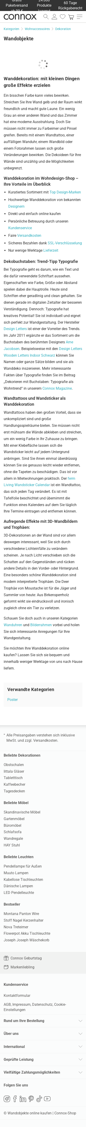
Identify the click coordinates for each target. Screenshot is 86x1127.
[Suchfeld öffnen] (46, 16)
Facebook (15, 1099)
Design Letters (15, 329)
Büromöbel (12, 825)
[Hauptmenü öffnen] (79, 16)
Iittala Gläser (14, 771)
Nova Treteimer (16, 927)
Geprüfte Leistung (18, 1059)
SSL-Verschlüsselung (65, 243)
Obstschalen (14, 765)
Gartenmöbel (14, 819)
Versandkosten (29, 235)
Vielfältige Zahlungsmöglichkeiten (32, 1072)
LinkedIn (23, 1099)
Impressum (21, 1004)
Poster (12, 699)
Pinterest (31, 1099)
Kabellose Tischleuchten (23, 879)
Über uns (11, 1033)
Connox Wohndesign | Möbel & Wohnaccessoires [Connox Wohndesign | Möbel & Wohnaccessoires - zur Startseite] (20, 17)
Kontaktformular (17, 995)
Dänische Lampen (18, 886)
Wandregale (13, 838)
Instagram (7, 1099)
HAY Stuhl (12, 845)
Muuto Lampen (16, 873)
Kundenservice (20, 228)
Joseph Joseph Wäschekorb (26, 940)
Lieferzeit (50, 250)
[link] (71, 16)
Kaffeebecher (14, 784)
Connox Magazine (57, 388)
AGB (7, 1004)
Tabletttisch (13, 778)
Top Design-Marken (65, 192)
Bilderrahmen (41, 625)
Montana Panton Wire (21, 914)
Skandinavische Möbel (22, 812)
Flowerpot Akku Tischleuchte (27, 933)
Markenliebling (19, 967)
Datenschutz (42, 1004)
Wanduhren (13, 625)
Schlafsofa (13, 832)
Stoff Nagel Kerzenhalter (23, 920)
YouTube (47, 1099)
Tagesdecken (14, 791)
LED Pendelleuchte (19, 892)
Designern (16, 206)
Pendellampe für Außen (23, 866)
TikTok (39, 1099)
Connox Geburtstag (23, 958)
